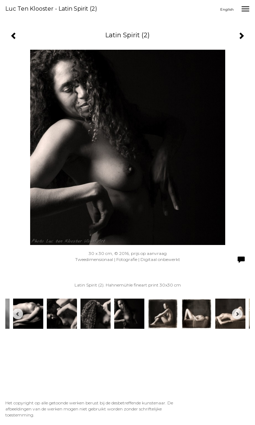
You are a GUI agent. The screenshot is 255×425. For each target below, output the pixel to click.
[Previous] (17, 314)
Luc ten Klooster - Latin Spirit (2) (51, 8)
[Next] (237, 314)
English (227, 9)
